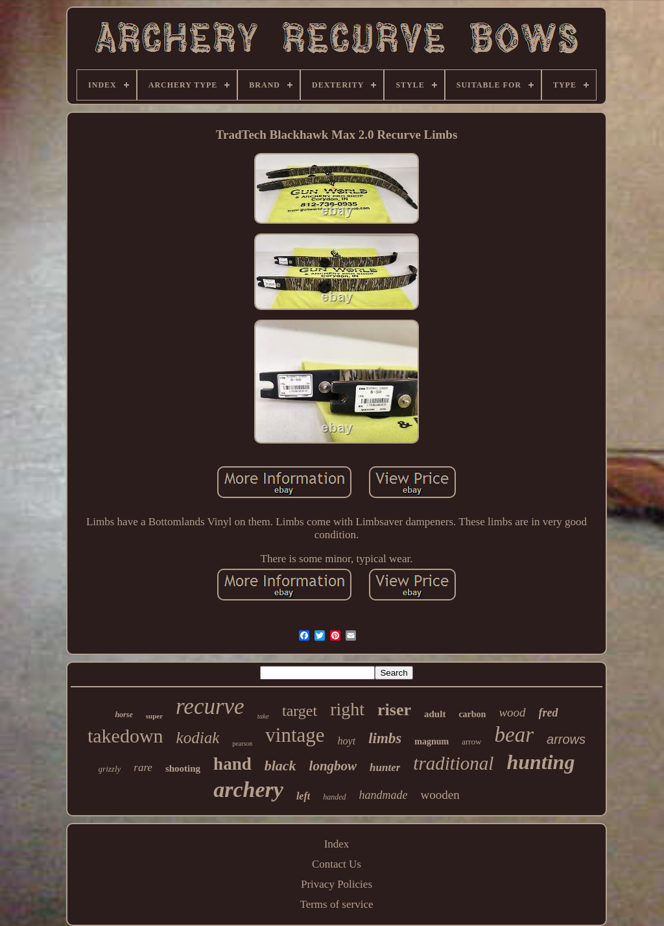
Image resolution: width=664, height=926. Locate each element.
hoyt (347, 740)
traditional (453, 763)
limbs (384, 738)
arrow (471, 741)
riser (394, 709)
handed (334, 796)
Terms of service (336, 904)
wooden (440, 794)
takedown (125, 735)
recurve (210, 706)
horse (123, 714)
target (299, 710)
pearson (242, 743)
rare (143, 767)
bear (514, 734)
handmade (383, 795)
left (303, 795)
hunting (540, 762)
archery (248, 789)
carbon (472, 714)
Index (337, 844)
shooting (182, 768)
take (263, 716)
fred (548, 712)
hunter (385, 767)
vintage (294, 735)
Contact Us (336, 864)
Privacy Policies (336, 884)
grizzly (110, 769)
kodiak (198, 737)
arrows (566, 739)
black (280, 765)
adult (434, 714)
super (154, 716)
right (347, 709)
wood (512, 712)
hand (232, 764)
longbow (333, 766)
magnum (431, 741)
